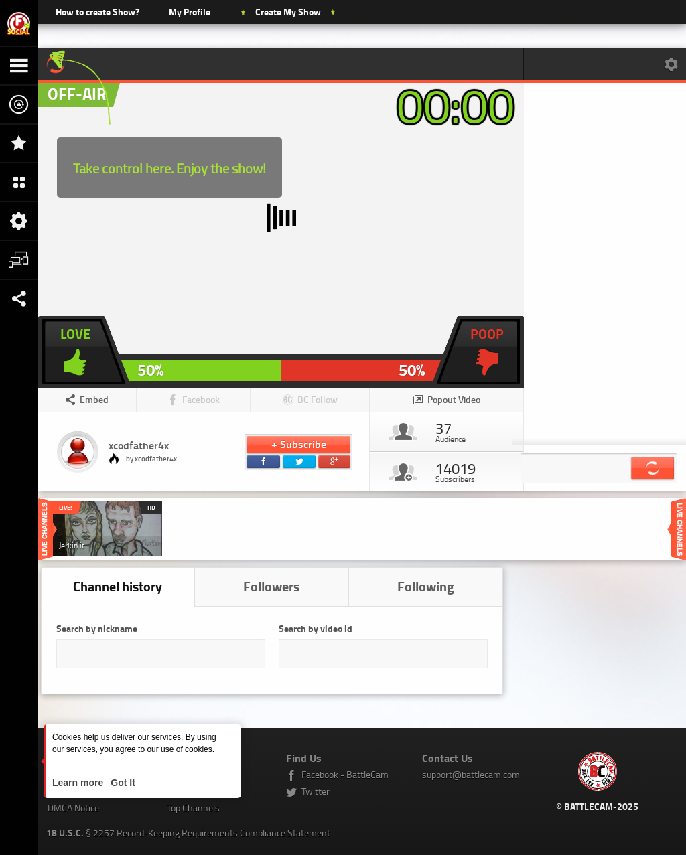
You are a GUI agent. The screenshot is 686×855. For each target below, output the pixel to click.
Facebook (201, 399)
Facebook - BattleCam (345, 774)
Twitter (315, 791)
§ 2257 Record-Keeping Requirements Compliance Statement (188, 832)
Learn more (79, 782)
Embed (94, 399)
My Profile (189, 12)
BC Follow (317, 399)
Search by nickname (96, 628)
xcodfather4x (139, 445)
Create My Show (288, 12)
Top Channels (193, 807)
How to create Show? (97, 12)
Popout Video (453, 399)
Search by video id (315, 628)
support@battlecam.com (471, 774)
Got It (121, 782)
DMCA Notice (73, 807)
